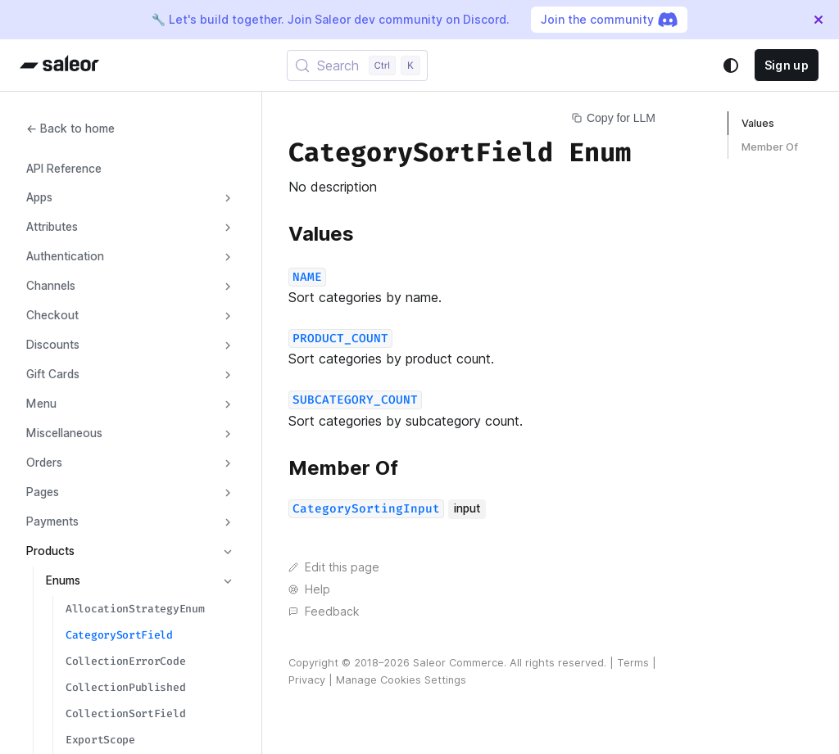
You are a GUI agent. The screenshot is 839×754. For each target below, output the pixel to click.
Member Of (769, 147)
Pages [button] (42, 492)
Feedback (323, 611)
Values (757, 123)
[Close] (818, 19)
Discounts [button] (52, 344)
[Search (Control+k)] (357, 65)
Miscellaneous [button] (64, 433)
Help (309, 589)
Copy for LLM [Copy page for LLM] (613, 117)
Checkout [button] (52, 315)
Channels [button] (50, 285)
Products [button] (50, 551)
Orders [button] (44, 462)
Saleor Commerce (458, 663)
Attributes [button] (52, 226)
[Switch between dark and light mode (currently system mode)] (731, 65)
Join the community (609, 19)
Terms (633, 663)
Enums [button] (63, 580)
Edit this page (333, 567)
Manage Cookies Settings (401, 680)
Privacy (306, 680)
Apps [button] (39, 197)
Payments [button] (52, 521)
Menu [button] (41, 403)
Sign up (786, 65)
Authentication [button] (65, 256)
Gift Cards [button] (52, 374)
